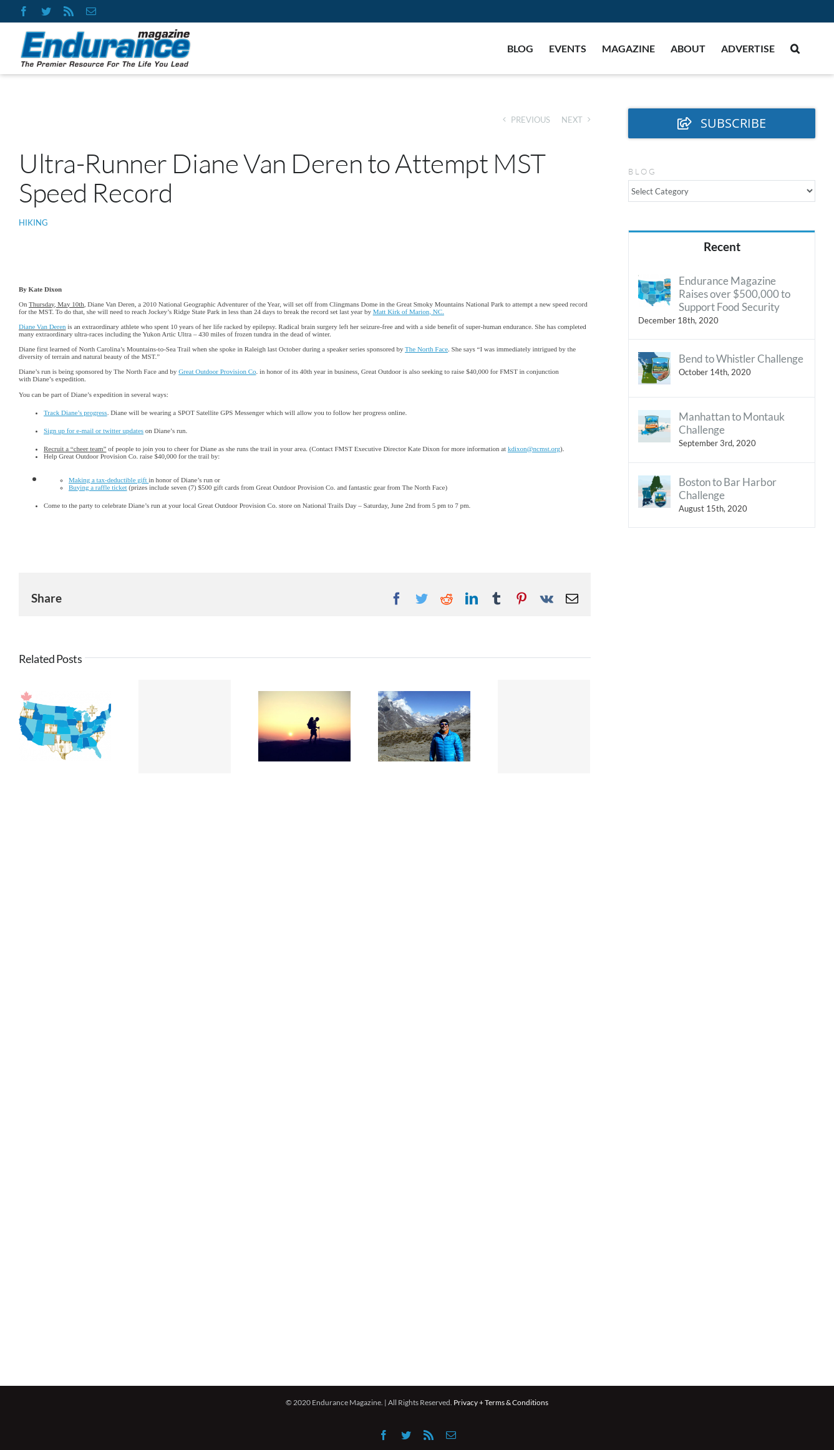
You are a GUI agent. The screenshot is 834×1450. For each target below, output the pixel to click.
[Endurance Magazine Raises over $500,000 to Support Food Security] (654, 282)
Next (572, 120)
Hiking (33, 222)
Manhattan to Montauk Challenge (732, 423)
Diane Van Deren (42, 326)
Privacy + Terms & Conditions (500, 1402)
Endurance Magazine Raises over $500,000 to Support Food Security (734, 293)
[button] (795, 48)
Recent (722, 246)
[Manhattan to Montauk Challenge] (654, 417)
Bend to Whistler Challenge (741, 358)
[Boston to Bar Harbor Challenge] (654, 483)
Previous (530, 120)
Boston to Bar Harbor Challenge (728, 488)
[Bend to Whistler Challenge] (654, 359)
